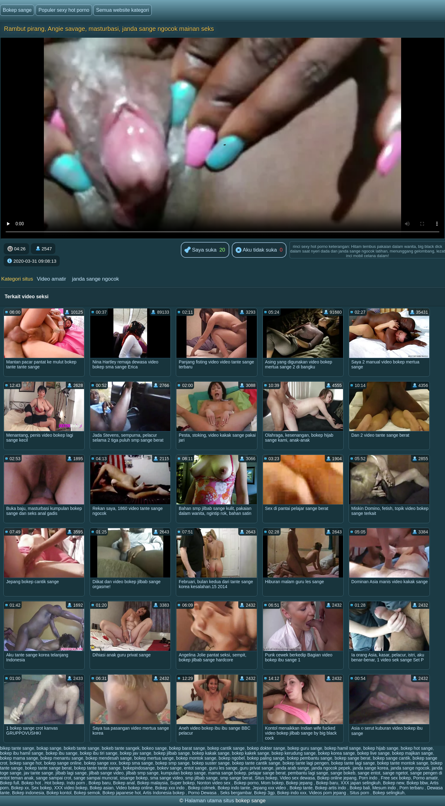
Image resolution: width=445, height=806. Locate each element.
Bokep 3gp (264, 792)
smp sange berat (236, 777)
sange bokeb (342, 772)
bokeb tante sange (81, 748)
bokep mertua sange (154, 758)
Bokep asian (101, 787)
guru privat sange (256, 768)
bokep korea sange (336, 753)
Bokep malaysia (152, 782)
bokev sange (169, 768)
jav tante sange (38, 772)
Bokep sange (17, 10)
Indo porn (76, 782)
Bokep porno (246, 782)
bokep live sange (373, 753)
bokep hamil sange (342, 748)
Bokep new (393, 782)
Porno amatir (425, 777)
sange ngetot (395, 772)
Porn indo (369, 777)
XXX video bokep (70, 787)
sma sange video (166, 777)
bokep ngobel (232, 758)
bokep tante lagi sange (353, 763)
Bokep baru (99, 782)
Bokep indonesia (28, 792)
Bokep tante (301, 787)
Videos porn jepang (328, 792)
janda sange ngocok (95, 279)
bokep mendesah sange (109, 758)
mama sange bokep (227, 772)
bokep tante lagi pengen (306, 763)
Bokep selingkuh (389, 792)
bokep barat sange (187, 748)
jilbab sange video (106, 772)
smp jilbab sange (201, 777)
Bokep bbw (417, 782)
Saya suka (200, 250)
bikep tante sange (17, 748)
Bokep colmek (201, 787)
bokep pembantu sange (309, 758)
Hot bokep (54, 782)
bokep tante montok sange (402, 763)
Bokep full (9, 782)
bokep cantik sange (226, 748)
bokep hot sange (417, 748)
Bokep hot (31, 782)
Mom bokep (272, 782)
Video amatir (51, 279)
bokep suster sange (211, 763)
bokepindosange (139, 768)
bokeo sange (154, 748)
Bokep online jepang (336, 777)
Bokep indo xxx (292, 792)
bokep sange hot (26, 763)
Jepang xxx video (269, 787)
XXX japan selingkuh (360, 782)
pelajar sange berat (267, 772)
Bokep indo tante (234, 787)
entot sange (195, 768)
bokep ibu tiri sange (98, 753)
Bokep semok (87, 792)
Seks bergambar (236, 792)
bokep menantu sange (61, 758)
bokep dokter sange (266, 748)
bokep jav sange (135, 753)
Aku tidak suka (256, 250)
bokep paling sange (265, 758)
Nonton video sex (214, 782)
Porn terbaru (412, 787)
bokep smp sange (172, 763)
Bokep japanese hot (122, 792)
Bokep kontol (58, 792)
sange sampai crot (53, 777)
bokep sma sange (136, 763)
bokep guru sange (304, 748)
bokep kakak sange (211, 753)
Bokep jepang (300, 782)
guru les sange (223, 768)
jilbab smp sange (142, 772)
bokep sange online (62, 763)
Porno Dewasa (203, 792)
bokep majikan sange (412, 753)
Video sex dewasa (297, 777)
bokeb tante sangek (120, 748)
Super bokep (182, 782)
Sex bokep (41, 787)
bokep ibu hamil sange (21, 753)
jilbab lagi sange (71, 772)
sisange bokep (134, 777)
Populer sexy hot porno (63, 10)
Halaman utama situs (209, 801)
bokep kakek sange (250, 753)
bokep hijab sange (380, 748)
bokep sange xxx (100, 763)
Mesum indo (384, 787)
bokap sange (48, 748)
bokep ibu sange (62, 753)
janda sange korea (370, 768)
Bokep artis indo (331, 787)
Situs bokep (266, 777)
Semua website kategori (122, 10)
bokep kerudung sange (294, 753)
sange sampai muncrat (95, 777)
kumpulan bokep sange (183, 772)
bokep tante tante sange (97, 768)
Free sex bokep (396, 777)
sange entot (369, 772)
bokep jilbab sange (172, 753)
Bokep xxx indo (170, 787)
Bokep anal (124, 782)
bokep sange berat (353, 758)
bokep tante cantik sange (256, 763)
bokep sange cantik (391, 758)
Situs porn (360, 792)
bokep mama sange (19, 758)
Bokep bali (360, 787)
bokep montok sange (196, 758)
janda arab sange (292, 768)
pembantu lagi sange (308, 772)
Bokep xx (20, 787)
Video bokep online (134, 787)
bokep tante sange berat (48, 768)
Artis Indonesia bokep (164, 792)
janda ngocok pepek (331, 768)
